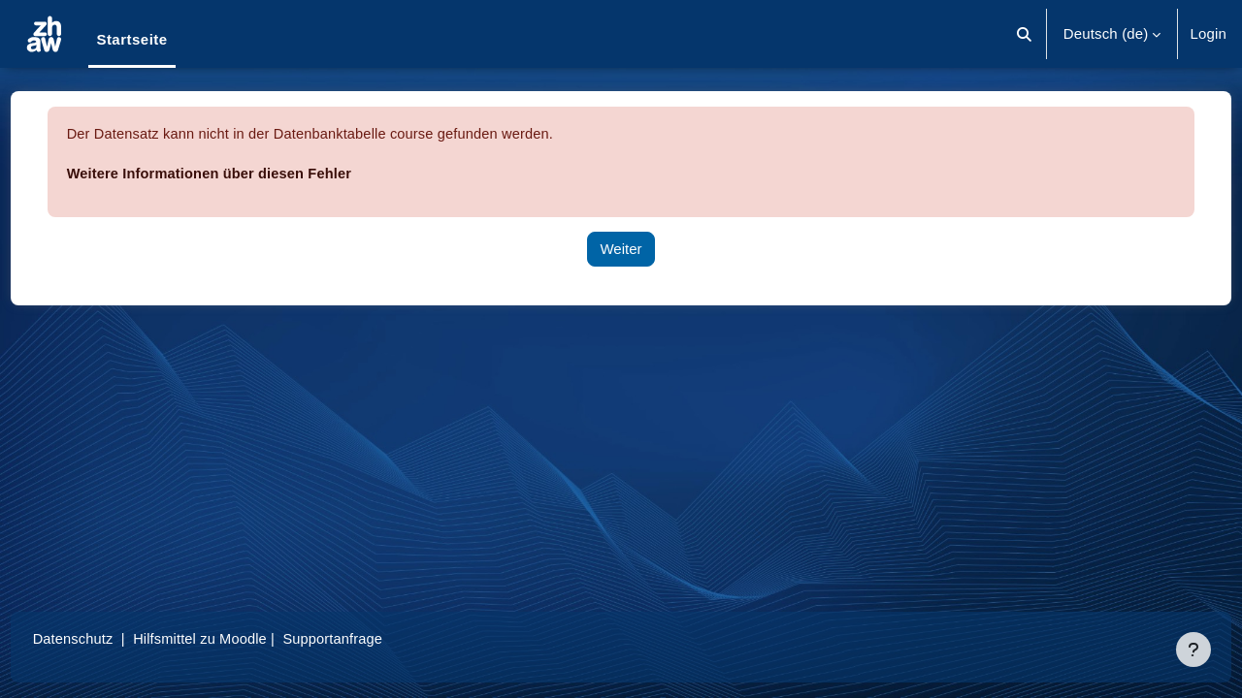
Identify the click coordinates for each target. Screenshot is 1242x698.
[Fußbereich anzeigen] (1193, 649)
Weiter (620, 248)
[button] (1024, 34)
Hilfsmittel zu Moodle (241, 638)
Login (1208, 33)
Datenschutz (110, 638)
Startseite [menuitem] (131, 39)
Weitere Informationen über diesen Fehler (249, 173)
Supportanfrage (377, 638)
